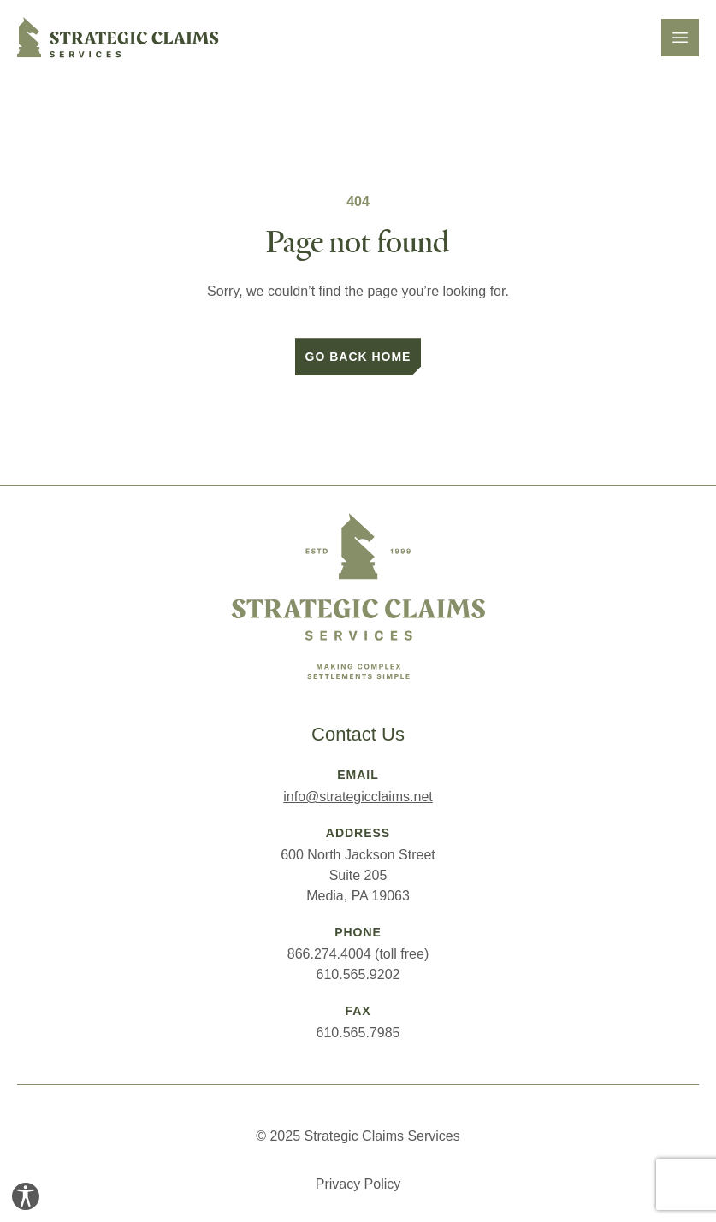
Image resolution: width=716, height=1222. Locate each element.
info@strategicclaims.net (358, 796)
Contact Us (358, 734)
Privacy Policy (358, 1184)
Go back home (358, 356)
